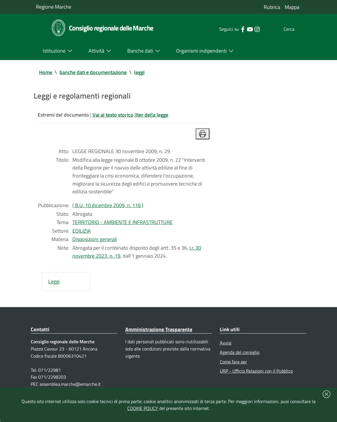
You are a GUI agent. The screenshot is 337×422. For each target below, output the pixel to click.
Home (45, 72)
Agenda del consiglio (239, 354)
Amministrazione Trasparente (158, 331)
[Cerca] (294, 29)
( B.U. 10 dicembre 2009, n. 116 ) (107, 206)
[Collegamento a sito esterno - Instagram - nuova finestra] (245, 28)
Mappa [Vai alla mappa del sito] (292, 7)
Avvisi (226, 345)
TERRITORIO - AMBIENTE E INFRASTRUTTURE (122, 224)
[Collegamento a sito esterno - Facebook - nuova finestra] (231, 28)
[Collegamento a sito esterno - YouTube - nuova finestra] (238, 28)
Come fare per (233, 363)
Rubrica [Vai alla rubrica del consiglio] (272, 7)
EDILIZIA (81, 232)
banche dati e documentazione (93, 72)
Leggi (54, 283)
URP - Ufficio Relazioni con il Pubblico (256, 373)
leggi (139, 72)
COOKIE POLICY (142, 408)
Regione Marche (53, 7)
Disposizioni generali (94, 241)
